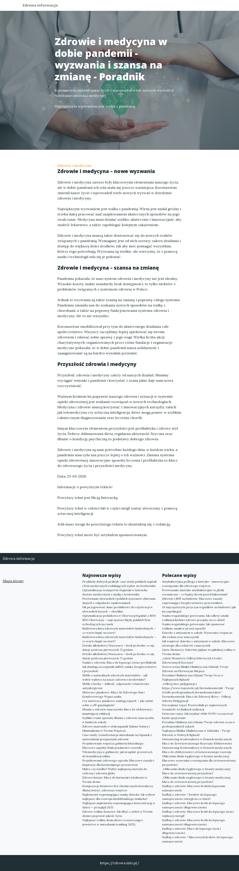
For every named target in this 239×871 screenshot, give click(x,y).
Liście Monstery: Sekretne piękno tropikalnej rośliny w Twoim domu (199, 652)
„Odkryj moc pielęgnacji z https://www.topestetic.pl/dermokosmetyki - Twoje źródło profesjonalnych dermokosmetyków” (198, 688)
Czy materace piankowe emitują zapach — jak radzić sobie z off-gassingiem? (117, 703)
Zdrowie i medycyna (74, 165)
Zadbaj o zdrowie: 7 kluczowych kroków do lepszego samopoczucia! (197, 839)
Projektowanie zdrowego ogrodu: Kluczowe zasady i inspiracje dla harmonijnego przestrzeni (118, 762)
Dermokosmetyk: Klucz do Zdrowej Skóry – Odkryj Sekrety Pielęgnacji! (196, 699)
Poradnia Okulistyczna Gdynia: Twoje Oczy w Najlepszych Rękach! (192, 677)
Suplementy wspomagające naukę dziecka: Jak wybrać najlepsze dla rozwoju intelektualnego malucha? (118, 797)
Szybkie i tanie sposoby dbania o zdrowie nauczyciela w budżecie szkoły (118, 720)
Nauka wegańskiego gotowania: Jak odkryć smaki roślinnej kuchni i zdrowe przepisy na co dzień (195, 618)
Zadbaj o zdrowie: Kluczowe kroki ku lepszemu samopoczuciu (193, 788)
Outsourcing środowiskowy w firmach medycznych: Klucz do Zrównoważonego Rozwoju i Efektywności (197, 741)
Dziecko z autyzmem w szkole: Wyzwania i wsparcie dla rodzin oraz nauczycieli (197, 635)
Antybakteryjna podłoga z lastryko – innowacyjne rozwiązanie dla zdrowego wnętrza (195, 584)
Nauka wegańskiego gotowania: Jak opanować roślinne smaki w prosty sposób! (193, 626)
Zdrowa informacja (42, 5)
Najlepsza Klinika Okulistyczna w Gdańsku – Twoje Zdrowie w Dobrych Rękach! (196, 733)
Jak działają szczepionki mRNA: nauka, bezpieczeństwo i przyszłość (119, 669)
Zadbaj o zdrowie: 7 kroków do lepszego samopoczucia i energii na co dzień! (189, 797)
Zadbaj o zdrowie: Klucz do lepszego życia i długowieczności (191, 831)
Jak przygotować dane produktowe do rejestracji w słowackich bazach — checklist (117, 609)
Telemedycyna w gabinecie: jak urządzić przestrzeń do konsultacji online (117, 754)
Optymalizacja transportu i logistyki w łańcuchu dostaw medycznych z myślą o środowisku (114, 592)
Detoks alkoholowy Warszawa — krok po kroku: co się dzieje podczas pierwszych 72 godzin (118, 647)
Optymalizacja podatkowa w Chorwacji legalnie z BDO (119, 615)
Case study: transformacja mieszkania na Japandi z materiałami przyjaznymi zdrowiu (117, 737)
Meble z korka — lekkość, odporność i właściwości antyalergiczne (115, 686)
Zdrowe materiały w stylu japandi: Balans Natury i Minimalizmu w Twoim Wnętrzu (116, 728)
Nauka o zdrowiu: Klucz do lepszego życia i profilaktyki (119, 662)
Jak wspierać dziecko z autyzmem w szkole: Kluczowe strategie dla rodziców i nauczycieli (198, 643)
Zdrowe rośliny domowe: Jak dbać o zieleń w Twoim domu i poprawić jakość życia (117, 814)
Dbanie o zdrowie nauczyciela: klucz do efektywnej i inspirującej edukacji (117, 711)
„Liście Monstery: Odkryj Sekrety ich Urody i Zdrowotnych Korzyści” (192, 660)
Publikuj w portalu (162, 6)
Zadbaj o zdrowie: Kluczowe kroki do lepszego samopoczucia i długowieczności (193, 805)
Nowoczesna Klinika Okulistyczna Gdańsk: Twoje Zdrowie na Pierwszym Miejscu (195, 669)
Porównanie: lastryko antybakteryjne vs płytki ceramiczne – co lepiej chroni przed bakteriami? (195, 592)
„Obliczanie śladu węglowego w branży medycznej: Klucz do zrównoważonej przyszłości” (196, 771)
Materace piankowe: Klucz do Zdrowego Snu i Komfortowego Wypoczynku (113, 694)
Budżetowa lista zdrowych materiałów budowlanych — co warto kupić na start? (119, 630)
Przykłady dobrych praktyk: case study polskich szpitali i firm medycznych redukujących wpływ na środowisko (119, 584)
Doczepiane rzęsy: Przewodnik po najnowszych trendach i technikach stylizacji (194, 707)
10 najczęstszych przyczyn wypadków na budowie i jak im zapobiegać (199, 609)
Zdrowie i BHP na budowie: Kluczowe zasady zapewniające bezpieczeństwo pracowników (192, 601)
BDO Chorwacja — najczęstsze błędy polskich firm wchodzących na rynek (116, 622)
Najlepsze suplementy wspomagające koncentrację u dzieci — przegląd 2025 (118, 805)
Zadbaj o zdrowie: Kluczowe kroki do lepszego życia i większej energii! (198, 814)
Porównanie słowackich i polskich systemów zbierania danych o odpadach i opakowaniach (118, 601)
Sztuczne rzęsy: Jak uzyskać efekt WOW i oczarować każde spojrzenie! (197, 716)
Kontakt (208, 6)
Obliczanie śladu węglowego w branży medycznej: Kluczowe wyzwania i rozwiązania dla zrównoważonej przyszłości (198, 760)
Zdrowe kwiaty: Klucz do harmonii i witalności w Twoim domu (114, 780)
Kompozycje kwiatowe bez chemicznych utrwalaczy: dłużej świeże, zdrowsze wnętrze (118, 788)
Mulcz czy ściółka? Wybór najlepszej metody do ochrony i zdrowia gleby (114, 771)
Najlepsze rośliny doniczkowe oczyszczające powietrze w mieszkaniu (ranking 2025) (112, 822)
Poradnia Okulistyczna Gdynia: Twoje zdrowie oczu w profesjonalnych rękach (198, 724)
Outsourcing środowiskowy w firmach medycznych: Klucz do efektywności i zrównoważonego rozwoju (197, 750)
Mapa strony (13, 581)
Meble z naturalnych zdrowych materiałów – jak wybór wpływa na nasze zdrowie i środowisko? (114, 677)
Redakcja (189, 6)
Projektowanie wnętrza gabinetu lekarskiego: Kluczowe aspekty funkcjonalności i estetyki (113, 745)
